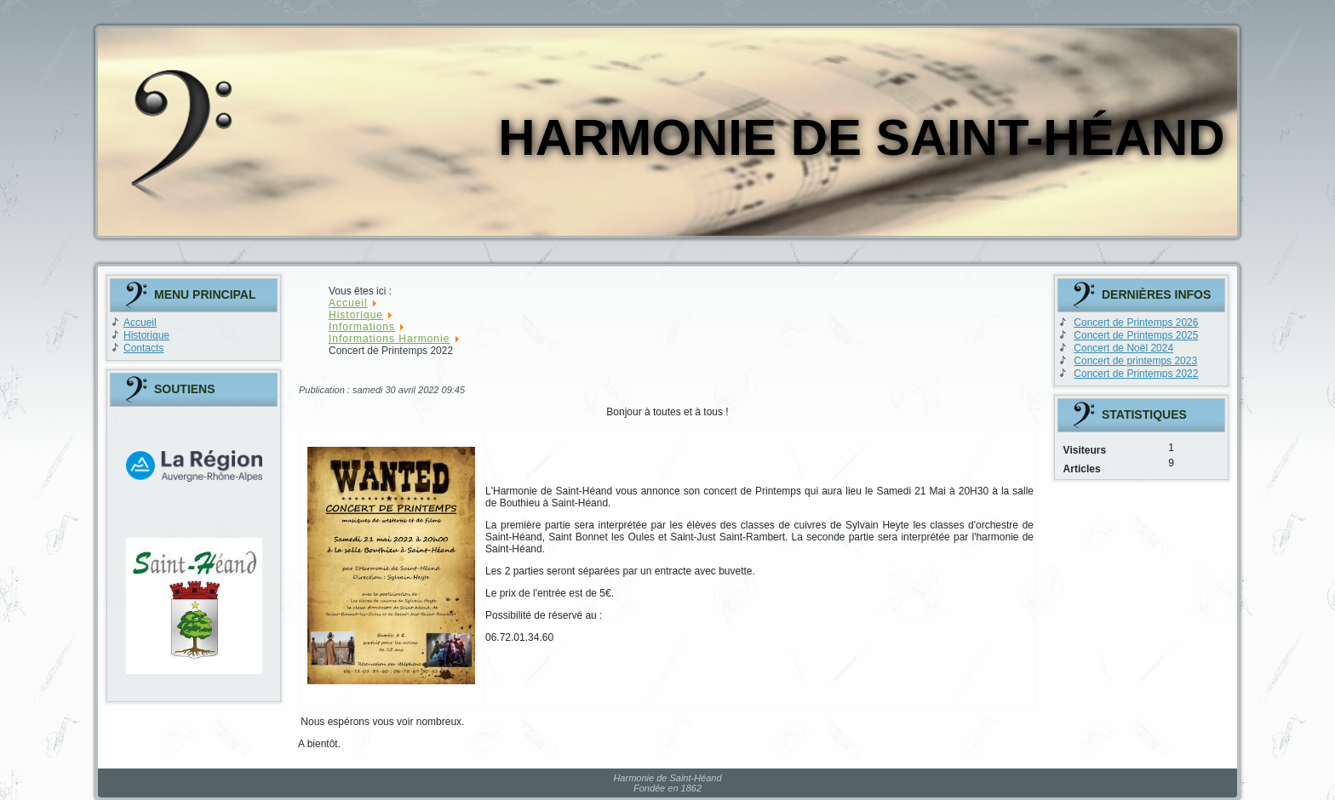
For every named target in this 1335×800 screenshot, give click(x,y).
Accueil (140, 323)
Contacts (143, 348)
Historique (146, 335)
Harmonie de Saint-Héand (861, 137)
